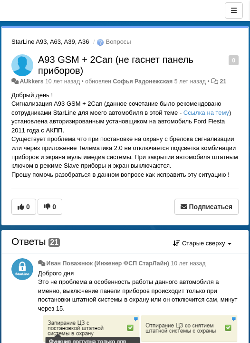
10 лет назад (188, 263)
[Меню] (234, 10)
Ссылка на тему (206, 112)
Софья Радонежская (143, 81)
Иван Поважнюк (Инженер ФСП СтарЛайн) (107, 263)
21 (223, 81)
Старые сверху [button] (202, 243)
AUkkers (31, 81)
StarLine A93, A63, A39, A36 (50, 41)
